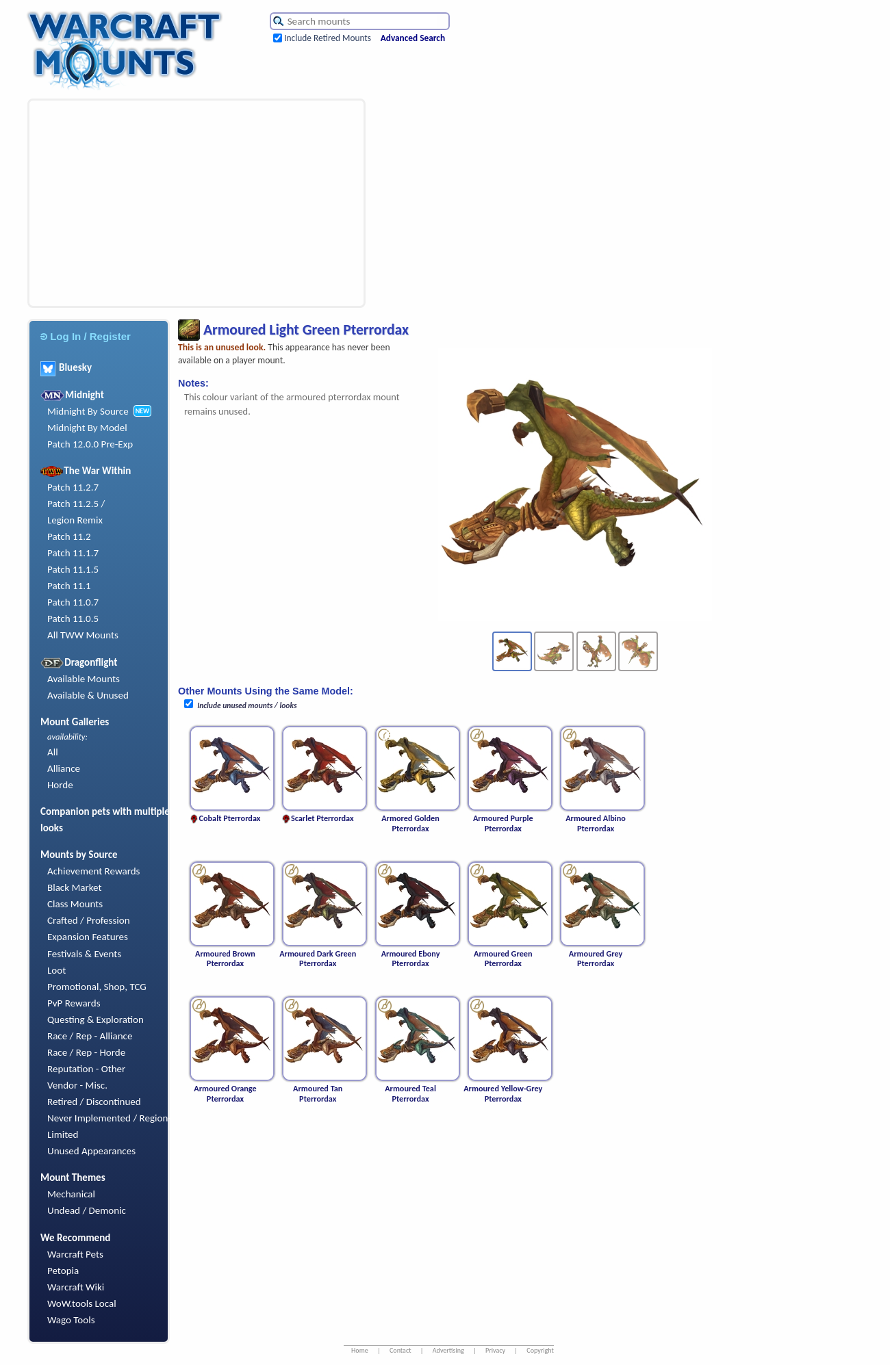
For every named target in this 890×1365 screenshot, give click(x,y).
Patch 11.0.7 (73, 602)
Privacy (495, 1350)
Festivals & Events (84, 954)
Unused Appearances (91, 1151)
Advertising (448, 1350)
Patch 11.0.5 (73, 618)
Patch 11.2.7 (73, 487)
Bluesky (66, 367)
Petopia (63, 1270)
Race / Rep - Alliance (89, 1036)
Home (359, 1350)
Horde (60, 785)
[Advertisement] (153, 203)
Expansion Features (87, 937)
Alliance (63, 768)
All (52, 752)
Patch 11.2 (69, 536)
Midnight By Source (88, 411)
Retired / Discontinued (94, 1101)
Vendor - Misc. (77, 1085)
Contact (400, 1350)
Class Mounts (75, 904)
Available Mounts (83, 679)
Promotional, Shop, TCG (97, 986)
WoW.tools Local (81, 1303)
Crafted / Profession (88, 920)
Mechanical (71, 1194)
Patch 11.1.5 (73, 569)
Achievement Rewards (93, 871)
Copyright (540, 1350)
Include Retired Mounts (327, 38)
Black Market (74, 887)
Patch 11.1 (69, 586)
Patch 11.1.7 (73, 553)
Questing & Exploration (95, 1019)
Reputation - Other (86, 1069)
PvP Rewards (74, 1003)
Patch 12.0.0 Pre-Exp (90, 444)
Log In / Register (85, 336)
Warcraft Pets (75, 1254)
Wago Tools (71, 1320)
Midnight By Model (87, 427)
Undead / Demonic (86, 1210)
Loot (56, 970)
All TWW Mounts (82, 635)
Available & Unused (88, 695)
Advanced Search (413, 38)
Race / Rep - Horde (86, 1052)
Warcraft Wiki (75, 1287)
